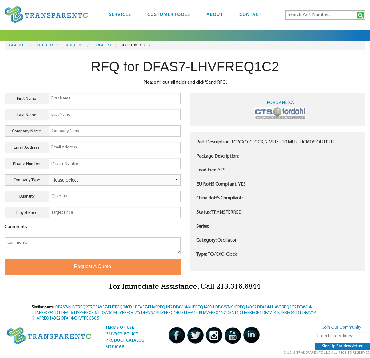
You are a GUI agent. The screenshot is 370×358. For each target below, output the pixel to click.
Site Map (114, 347)
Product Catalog (125, 340)
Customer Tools (168, 14)
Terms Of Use (119, 327)
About (214, 14)
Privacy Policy (121, 334)
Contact (250, 14)
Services (120, 14)
